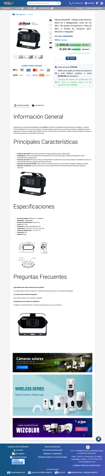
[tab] (22, 105)
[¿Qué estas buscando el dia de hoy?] (42, 3)
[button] (73, 45)
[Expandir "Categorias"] (7, 8)
